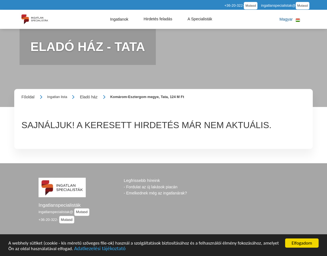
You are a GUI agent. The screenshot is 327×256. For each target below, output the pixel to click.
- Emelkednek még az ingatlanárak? (155, 193)
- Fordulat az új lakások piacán (150, 187)
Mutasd (250, 5)
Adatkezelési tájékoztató (99, 249)
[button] (119, 19)
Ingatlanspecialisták (60, 205)
